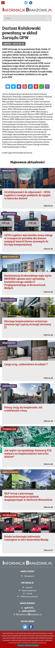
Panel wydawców (29, 590)
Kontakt (29, 587)
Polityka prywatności (29, 596)
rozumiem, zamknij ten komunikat (28, 645)
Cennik (29, 593)
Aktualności (29, 576)
